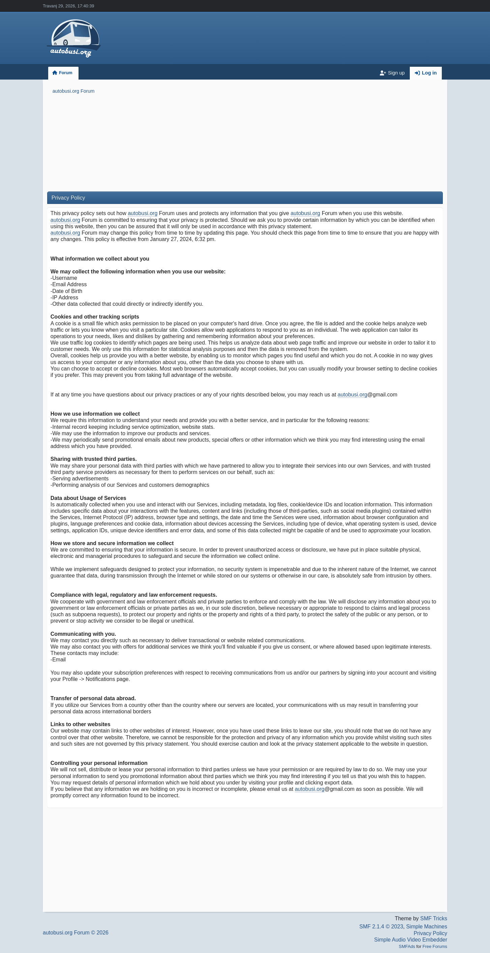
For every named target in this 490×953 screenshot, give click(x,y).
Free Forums (435, 946)
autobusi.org (142, 213)
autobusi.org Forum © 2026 (76, 932)
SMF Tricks (433, 918)
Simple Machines (426, 926)
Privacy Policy (430, 933)
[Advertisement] (245, 144)
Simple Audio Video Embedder (410, 940)
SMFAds (407, 946)
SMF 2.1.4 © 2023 (381, 926)
